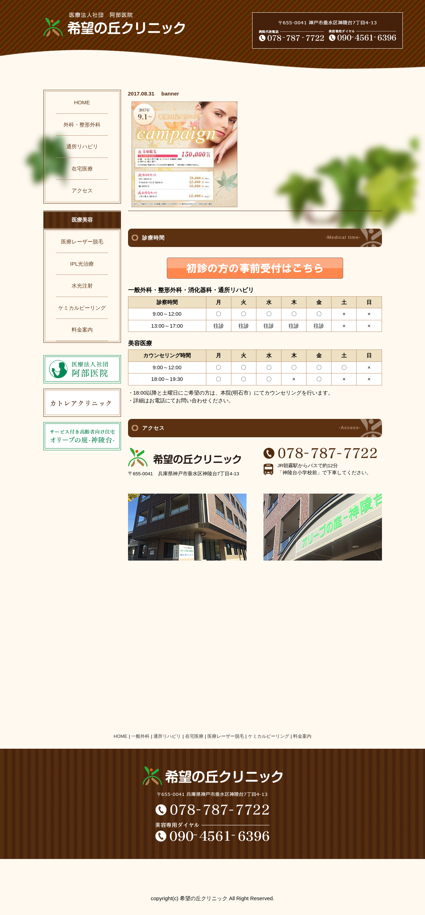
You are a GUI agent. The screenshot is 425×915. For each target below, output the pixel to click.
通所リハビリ (82, 146)
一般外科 (140, 736)
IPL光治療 (82, 264)
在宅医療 (82, 169)
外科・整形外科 (82, 125)
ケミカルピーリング (82, 308)
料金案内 (82, 330)
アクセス (82, 190)
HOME (82, 102)
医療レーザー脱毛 (82, 242)
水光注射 (82, 286)
